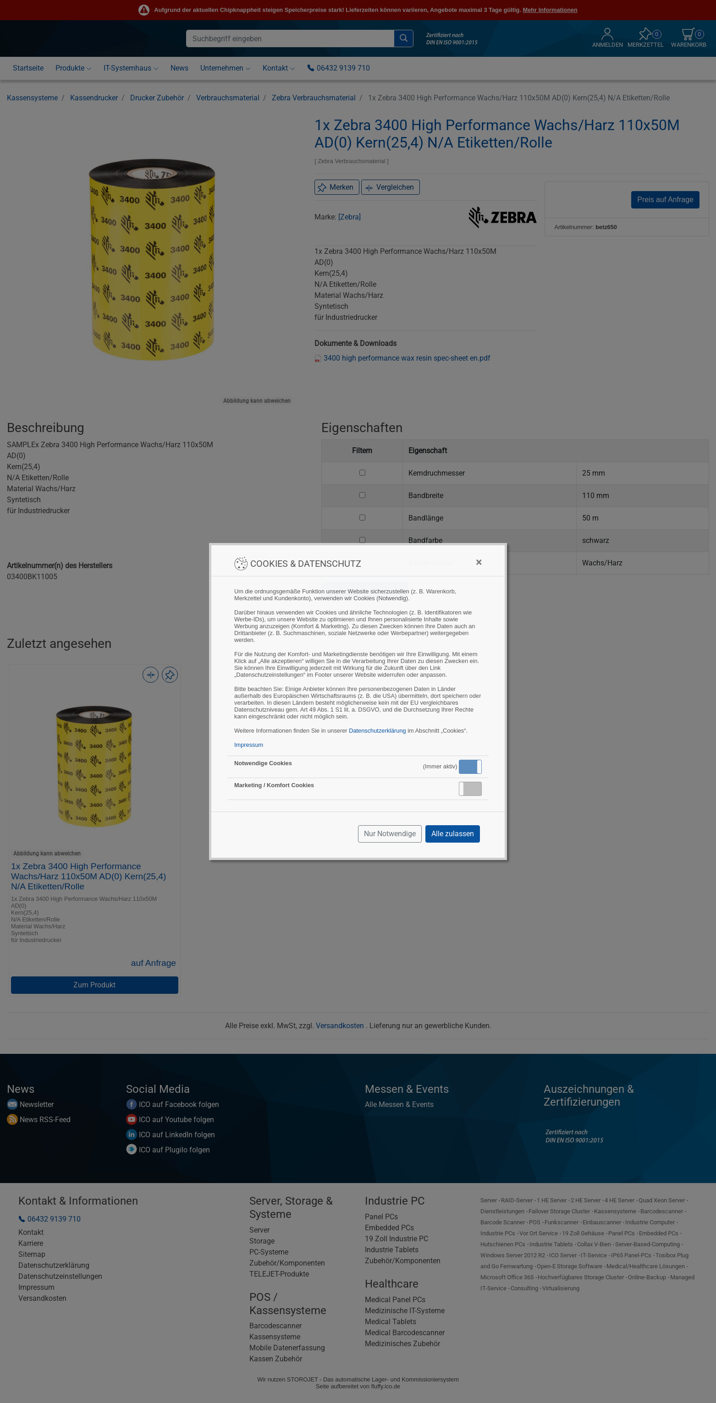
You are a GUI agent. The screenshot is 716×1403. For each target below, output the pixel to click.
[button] (470, 767)
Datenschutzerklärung (377, 730)
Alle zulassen (452, 833)
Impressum (248, 744)
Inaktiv (474, 788)
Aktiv (470, 766)
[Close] (478, 562)
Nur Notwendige (390, 833)
